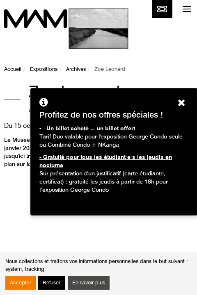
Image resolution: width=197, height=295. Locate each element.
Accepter (20, 283)
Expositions (43, 69)
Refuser (51, 283)
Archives (76, 69)
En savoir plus (88, 283)
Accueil (12, 69)
